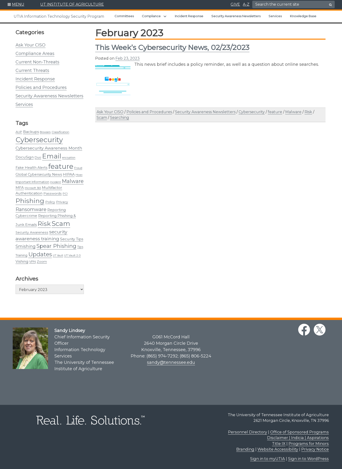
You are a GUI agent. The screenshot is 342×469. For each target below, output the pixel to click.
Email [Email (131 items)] (51, 156)
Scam (102, 117)
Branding (245, 449)
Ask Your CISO (30, 45)
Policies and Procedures (41, 87)
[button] (16, 4)
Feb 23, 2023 (127, 58)
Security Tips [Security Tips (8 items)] (71, 239)
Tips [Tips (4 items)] (80, 247)
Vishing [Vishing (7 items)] (22, 261)
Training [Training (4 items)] (21, 255)
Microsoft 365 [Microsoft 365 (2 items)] (33, 188)
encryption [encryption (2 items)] (68, 157)
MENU (18, 4)
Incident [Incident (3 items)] (55, 182)
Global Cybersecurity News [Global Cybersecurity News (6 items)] (39, 174)
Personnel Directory (247, 432)
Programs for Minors (309, 443)
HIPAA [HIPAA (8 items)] (69, 174)
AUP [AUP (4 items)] (19, 132)
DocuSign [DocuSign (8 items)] (25, 157)
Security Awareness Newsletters (236, 16)
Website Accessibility (277, 449)
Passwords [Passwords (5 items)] (52, 193)
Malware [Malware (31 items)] (73, 181)
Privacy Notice (315, 449)
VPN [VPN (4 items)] (32, 261)
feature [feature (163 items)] (60, 166)
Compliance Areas (35, 53)
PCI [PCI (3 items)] (65, 193)
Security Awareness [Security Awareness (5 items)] (32, 232)
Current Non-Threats (37, 62)
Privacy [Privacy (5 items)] (62, 202)
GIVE (235, 4)
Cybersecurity (252, 112)
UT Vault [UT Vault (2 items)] (58, 255)
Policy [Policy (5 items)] (50, 202)
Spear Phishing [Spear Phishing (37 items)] (56, 246)
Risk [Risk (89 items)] (44, 224)
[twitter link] (320, 330)
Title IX (278, 443)
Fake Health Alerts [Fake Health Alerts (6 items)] (31, 168)
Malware (293, 112)
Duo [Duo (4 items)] (38, 157)
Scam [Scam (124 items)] (61, 224)
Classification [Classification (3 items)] (60, 132)
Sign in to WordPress (308, 458)
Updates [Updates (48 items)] (40, 254)
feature (275, 112)
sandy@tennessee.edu (171, 362)
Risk (308, 112)
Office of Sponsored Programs (299, 432)
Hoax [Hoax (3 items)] (79, 174)
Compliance (151, 16)
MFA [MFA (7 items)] (20, 187)
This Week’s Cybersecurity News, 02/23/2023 (172, 47)
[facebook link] (304, 330)
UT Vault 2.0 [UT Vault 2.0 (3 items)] (72, 255)
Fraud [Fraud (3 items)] (78, 168)
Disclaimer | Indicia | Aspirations (298, 437)
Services (275, 16)
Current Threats (32, 70)
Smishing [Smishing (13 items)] (26, 246)
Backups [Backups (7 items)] (31, 131)
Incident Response (189, 16)
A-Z (246, 4)
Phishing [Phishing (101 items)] (30, 201)
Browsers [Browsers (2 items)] (45, 132)
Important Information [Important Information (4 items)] (32, 182)
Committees (124, 16)
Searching (119, 117)
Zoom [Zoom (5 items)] (42, 261)
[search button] (330, 4)
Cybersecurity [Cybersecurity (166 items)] (39, 140)
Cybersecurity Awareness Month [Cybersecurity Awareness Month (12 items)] (49, 147)
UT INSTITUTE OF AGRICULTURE (72, 4)
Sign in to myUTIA (267, 458)
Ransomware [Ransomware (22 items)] (31, 209)
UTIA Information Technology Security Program (59, 16)
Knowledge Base (303, 16)
